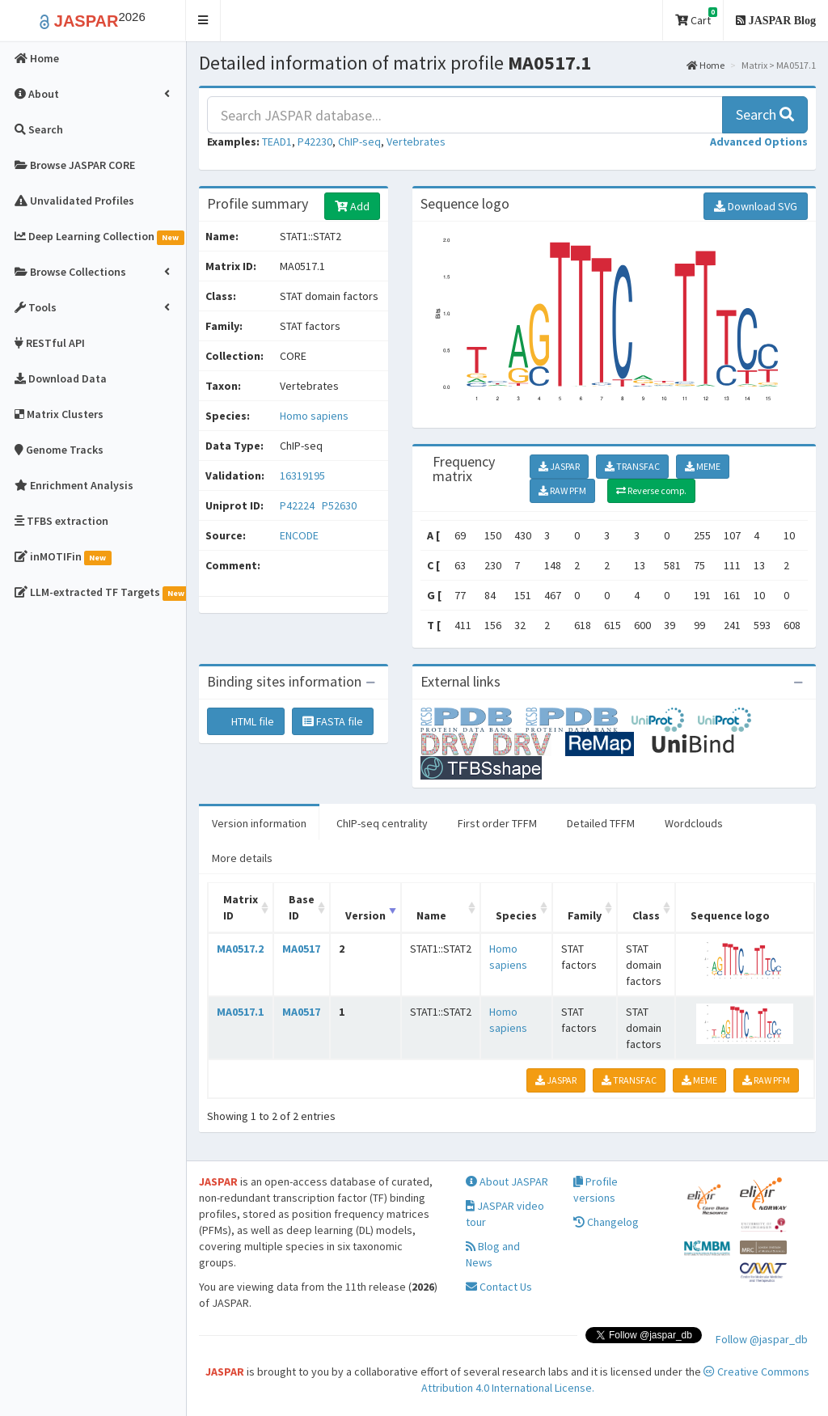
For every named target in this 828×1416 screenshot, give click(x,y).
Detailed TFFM (601, 823)
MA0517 (301, 948)
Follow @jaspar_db (762, 1339)
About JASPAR (507, 1181)
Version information (259, 823)
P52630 (340, 505)
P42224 (298, 505)
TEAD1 (277, 141)
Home (705, 65)
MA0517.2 (240, 948)
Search (765, 114)
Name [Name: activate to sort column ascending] (431, 915)
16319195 (302, 475)
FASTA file (332, 721)
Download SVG (755, 206)
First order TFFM (497, 823)
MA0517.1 (240, 1011)
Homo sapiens (314, 415)
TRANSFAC (632, 466)
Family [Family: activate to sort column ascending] (585, 915)
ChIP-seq (359, 141)
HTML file (246, 721)
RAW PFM (562, 490)
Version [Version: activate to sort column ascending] (365, 915)
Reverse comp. (651, 490)
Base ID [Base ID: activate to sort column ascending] (302, 907)
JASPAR (559, 466)
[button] (203, 20)
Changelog (606, 1222)
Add (352, 206)
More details (242, 858)
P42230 (315, 141)
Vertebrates (416, 141)
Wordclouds (694, 823)
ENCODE (299, 535)
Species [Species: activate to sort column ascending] (516, 915)
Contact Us (499, 1286)
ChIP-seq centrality (382, 823)
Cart (696, 17)
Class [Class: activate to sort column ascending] (646, 915)
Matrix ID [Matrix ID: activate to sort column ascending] (240, 907)
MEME (702, 466)
